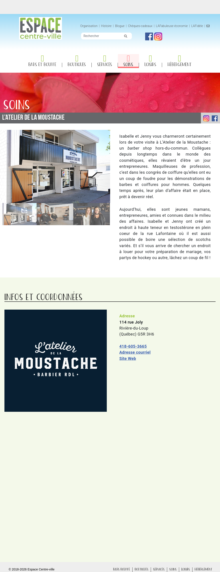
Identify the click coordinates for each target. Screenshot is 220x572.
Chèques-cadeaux (143, 26)
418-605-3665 (133, 346)
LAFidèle (200, 26)
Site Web (127, 358)
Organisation (91, 26)
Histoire (109, 26)
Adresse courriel (135, 352)
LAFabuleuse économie (174, 26)
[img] (128, 36)
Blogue (122, 26)
